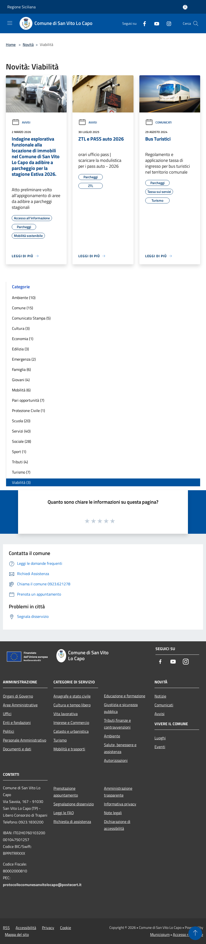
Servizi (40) (21, 431)
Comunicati (158, 122)
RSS (6, 928)
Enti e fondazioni (17, 722)
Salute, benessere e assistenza (120, 748)
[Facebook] (142, 23)
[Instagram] (167, 23)
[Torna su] (195, 933)
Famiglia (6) (21, 369)
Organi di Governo (18, 696)
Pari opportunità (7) (28, 400)
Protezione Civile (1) (28, 410)
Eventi (159, 747)
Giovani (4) (21, 380)
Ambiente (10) (23, 297)
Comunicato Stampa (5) (31, 318)
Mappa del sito (17, 934)
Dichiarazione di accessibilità (117, 825)
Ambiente (112, 736)
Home (11, 44)
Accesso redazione (188, 934)
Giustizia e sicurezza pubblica (121, 708)
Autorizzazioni (116, 760)
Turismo (60, 740)
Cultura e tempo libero (72, 705)
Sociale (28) (21, 441)
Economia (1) (22, 339)
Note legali (113, 813)
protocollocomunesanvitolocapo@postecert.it (42, 885)
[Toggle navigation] (10, 23)
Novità (28, 44)
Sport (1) (19, 452)
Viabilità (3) (21, 482)
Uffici (7, 714)
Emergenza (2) (24, 359)
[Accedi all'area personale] (185, 7)
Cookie (65, 928)
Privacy (48, 928)
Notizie (160, 696)
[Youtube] (155, 23)
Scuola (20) (21, 421)
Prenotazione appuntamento (65, 791)
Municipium (160, 934)
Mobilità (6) (21, 390)
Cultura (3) (21, 328)
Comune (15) (22, 308)
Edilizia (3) (20, 349)
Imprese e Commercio (71, 722)
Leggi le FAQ (63, 813)
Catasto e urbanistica (71, 731)
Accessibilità (26, 928)
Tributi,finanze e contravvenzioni (117, 723)
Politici (8, 731)
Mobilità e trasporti (69, 749)
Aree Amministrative (20, 705)
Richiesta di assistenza (72, 821)
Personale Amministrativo (24, 740)
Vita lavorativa (65, 714)
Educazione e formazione (124, 696)
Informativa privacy (120, 804)
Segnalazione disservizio (73, 804)
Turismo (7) (21, 472)
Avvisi (21, 122)
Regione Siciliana (21, 7)
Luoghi (160, 738)
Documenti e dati (17, 749)
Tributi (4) (20, 462)
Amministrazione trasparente (118, 791)
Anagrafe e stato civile (72, 696)
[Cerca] (196, 23)
